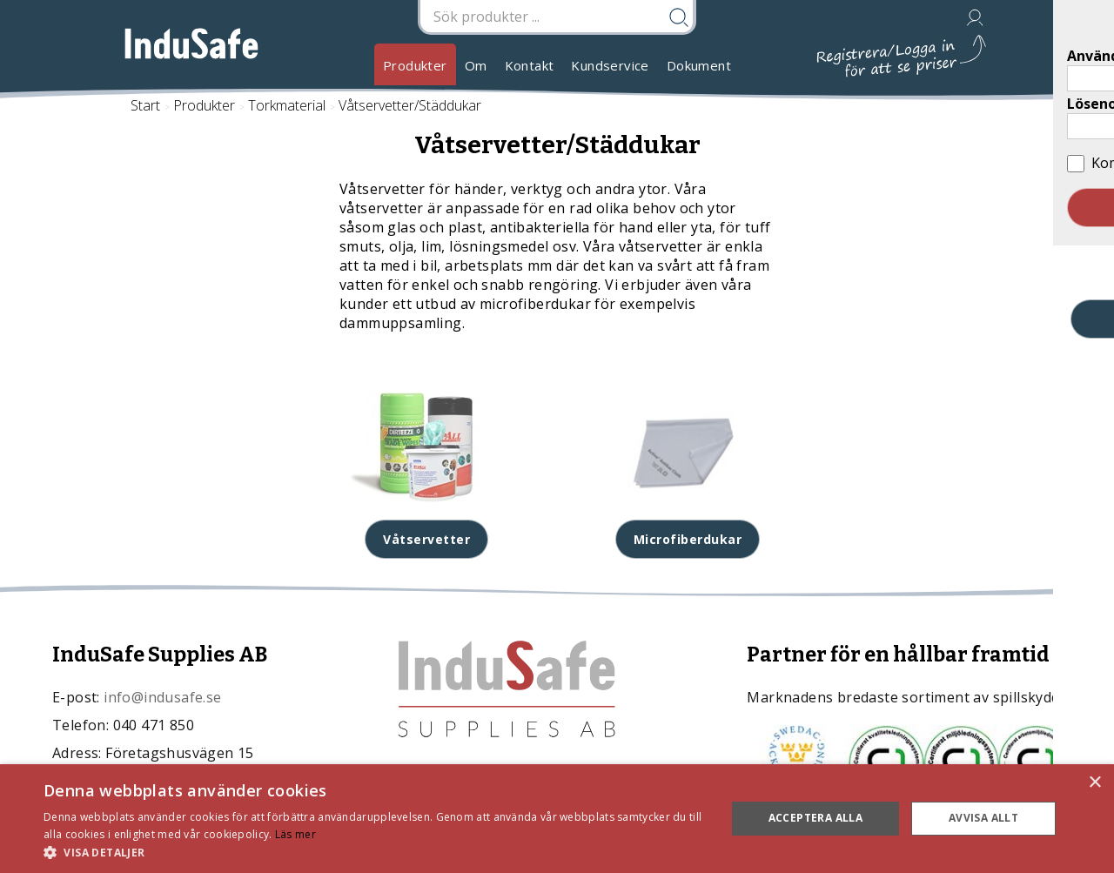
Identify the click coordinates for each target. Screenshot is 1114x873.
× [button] (1094, 782)
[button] (375, 851)
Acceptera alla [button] (815, 817)
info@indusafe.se (162, 697)
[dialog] (557, 818)
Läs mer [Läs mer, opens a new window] (295, 834)
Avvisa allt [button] (983, 817)
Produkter (415, 65)
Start (145, 105)
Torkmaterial (286, 105)
